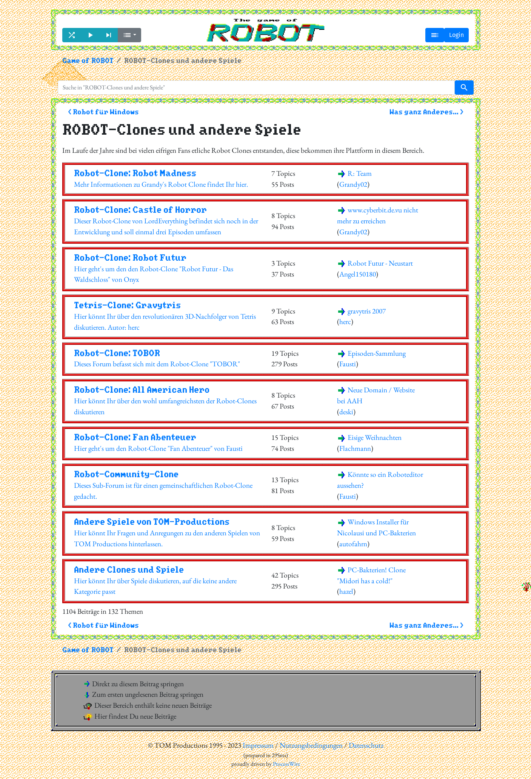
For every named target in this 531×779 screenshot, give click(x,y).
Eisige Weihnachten (369, 437)
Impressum (258, 745)
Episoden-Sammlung (371, 353)
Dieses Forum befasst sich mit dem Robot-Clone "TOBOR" (167, 358)
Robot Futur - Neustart (375, 263)
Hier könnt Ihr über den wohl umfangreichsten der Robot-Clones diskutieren (167, 400)
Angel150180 (357, 274)
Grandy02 (353, 184)
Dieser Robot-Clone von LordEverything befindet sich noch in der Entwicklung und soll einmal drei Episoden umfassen (167, 221)
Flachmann (355, 448)
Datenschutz (366, 745)
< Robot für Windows (103, 112)
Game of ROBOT (88, 61)
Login (456, 34)
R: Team (354, 173)
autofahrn (353, 544)
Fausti (347, 364)
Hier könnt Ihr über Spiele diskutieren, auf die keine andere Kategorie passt (167, 580)
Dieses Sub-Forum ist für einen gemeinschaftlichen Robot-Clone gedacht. (167, 485)
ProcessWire (286, 764)
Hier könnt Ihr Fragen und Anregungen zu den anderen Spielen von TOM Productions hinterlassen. (167, 533)
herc (345, 321)
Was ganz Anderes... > (426, 112)
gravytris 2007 (361, 311)
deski (346, 411)
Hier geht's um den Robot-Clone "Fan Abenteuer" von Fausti (167, 442)
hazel (346, 591)
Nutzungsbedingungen (311, 745)
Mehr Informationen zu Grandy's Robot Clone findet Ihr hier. (167, 178)
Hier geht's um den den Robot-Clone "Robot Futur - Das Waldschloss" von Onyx (167, 268)
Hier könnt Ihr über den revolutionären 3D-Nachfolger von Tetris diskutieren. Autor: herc (167, 316)
